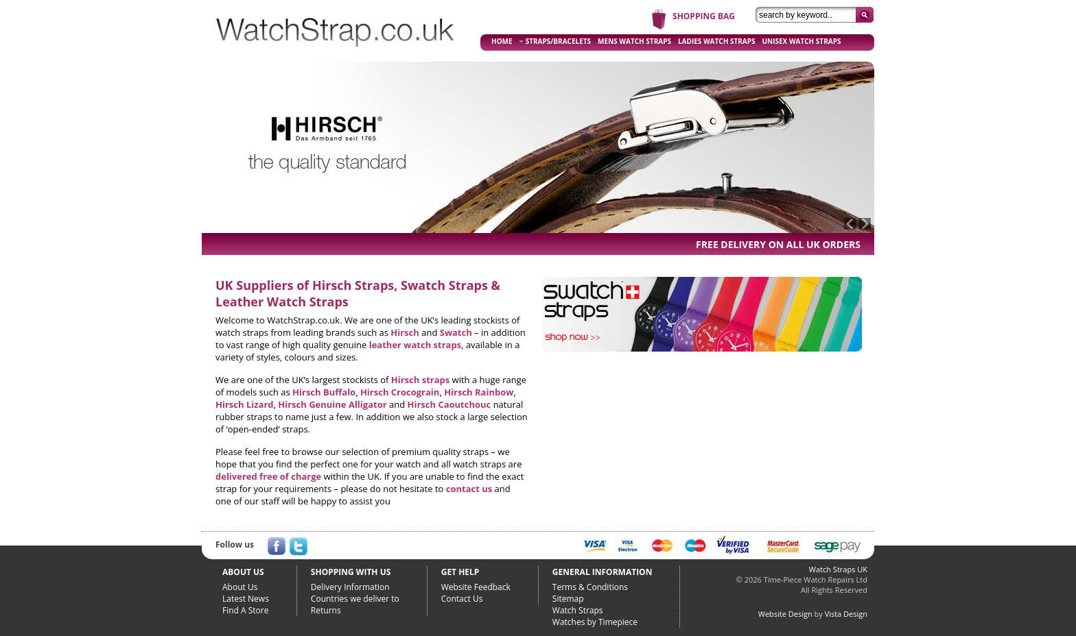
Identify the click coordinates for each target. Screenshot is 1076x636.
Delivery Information (350, 587)
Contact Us (462, 598)
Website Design (785, 614)
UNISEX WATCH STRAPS (801, 41)
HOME (502, 41)
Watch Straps (577, 610)
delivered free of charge (268, 476)
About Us (239, 587)
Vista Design (846, 614)
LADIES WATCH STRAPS (717, 41)
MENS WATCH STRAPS (634, 41)
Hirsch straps (420, 380)
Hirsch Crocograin (399, 392)
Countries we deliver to (355, 598)
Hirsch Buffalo (323, 392)
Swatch (456, 332)
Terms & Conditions (590, 587)
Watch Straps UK (838, 569)
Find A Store (245, 610)
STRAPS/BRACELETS (555, 41)
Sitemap (568, 598)
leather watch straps (415, 345)
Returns (326, 610)
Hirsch (404, 332)
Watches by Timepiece (595, 622)
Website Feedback (476, 587)
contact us (469, 488)
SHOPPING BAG (703, 16)
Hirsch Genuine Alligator (332, 404)
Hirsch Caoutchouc (449, 404)
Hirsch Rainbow (478, 392)
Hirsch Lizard (244, 404)
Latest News (245, 598)
